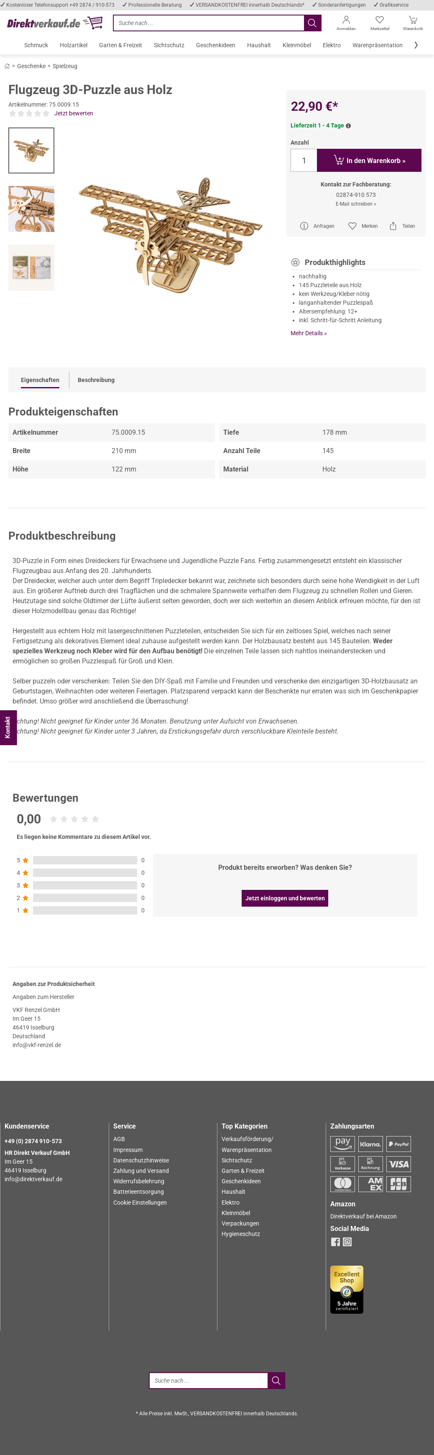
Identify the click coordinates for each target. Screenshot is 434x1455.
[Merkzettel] (379, 25)
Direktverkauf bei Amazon (363, 1216)
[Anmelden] (346, 25)
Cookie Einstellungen (140, 1202)
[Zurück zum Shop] (7, 65)
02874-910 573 (356, 194)
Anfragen (316, 226)
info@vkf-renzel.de (37, 1045)
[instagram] (347, 1244)
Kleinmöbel (236, 1213)
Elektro (231, 1202)
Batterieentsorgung (138, 1191)
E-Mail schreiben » (356, 204)
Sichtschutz (237, 1160)
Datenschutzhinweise (141, 1160)
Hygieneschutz (241, 1234)
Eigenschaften (40, 380)
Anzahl (300, 142)
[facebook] (335, 1244)
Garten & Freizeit (243, 1170)
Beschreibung (96, 380)
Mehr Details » (309, 333)
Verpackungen (240, 1223)
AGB (119, 1139)
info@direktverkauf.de (33, 1179)
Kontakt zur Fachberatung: (356, 184)
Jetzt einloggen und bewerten (285, 898)
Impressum (128, 1150)
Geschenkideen (241, 1181)
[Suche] (208, 1380)
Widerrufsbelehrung (138, 1181)
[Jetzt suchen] (208, 23)
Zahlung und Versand (141, 1170)
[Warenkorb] (413, 25)
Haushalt (233, 1191)
